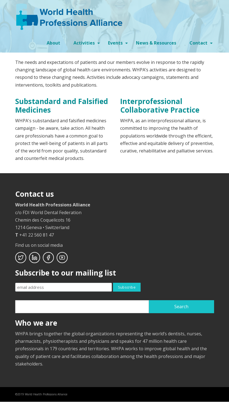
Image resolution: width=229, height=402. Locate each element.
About (53, 43)
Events (118, 45)
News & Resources (156, 43)
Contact (201, 45)
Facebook (48, 257)
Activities (87, 45)
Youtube (62, 257)
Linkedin (34, 257)
